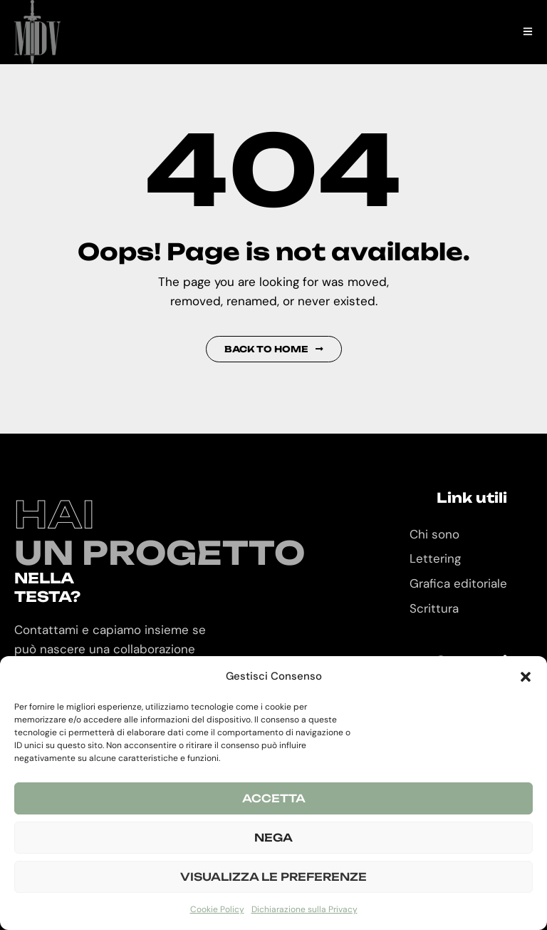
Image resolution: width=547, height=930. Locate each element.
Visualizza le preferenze (273, 877)
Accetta (274, 798)
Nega (273, 837)
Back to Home (273, 349)
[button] (526, 677)
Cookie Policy (217, 909)
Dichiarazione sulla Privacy (304, 909)
